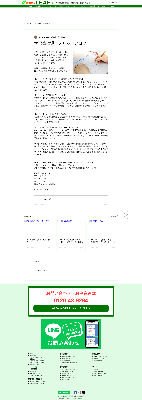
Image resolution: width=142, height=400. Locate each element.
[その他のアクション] (107, 37)
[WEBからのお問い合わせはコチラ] (71, 308)
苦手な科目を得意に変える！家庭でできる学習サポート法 (103, 240)
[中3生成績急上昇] (71, 228)
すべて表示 (114, 216)
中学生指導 (34, 368)
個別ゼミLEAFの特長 (36, 357)
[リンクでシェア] (50, 199)
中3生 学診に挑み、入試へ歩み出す (38, 240)
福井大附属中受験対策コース (69, 363)
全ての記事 (27, 23)
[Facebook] (75, 392)
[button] (51, 6)
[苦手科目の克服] (103, 228)
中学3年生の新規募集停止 (43, 23)
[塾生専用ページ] (114, 2)
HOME (59, 396)
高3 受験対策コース (99, 360)
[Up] (127, 215)
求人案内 (81, 396)
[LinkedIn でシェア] (45, 199)
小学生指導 (34, 366)
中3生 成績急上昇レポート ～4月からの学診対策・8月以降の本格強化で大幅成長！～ (71, 240)
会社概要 (96, 369)
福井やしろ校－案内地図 (37, 361)
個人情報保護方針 (73, 396)
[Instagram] (79, 392)
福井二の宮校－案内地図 (37, 362)
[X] (83, 392)
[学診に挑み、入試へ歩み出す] (38, 228)
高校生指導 (34, 369)
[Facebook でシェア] (35, 199)
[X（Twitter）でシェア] (40, 199)
